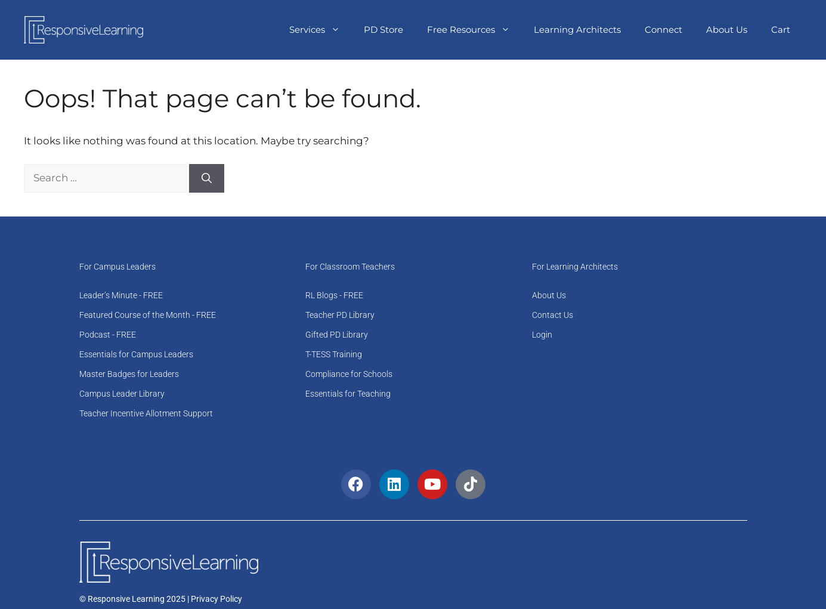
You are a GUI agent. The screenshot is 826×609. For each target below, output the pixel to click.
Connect (663, 29)
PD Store (383, 29)
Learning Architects (577, 29)
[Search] (206, 178)
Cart (780, 29)
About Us (726, 29)
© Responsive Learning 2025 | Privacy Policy (160, 599)
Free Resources (474, 30)
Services (320, 30)
